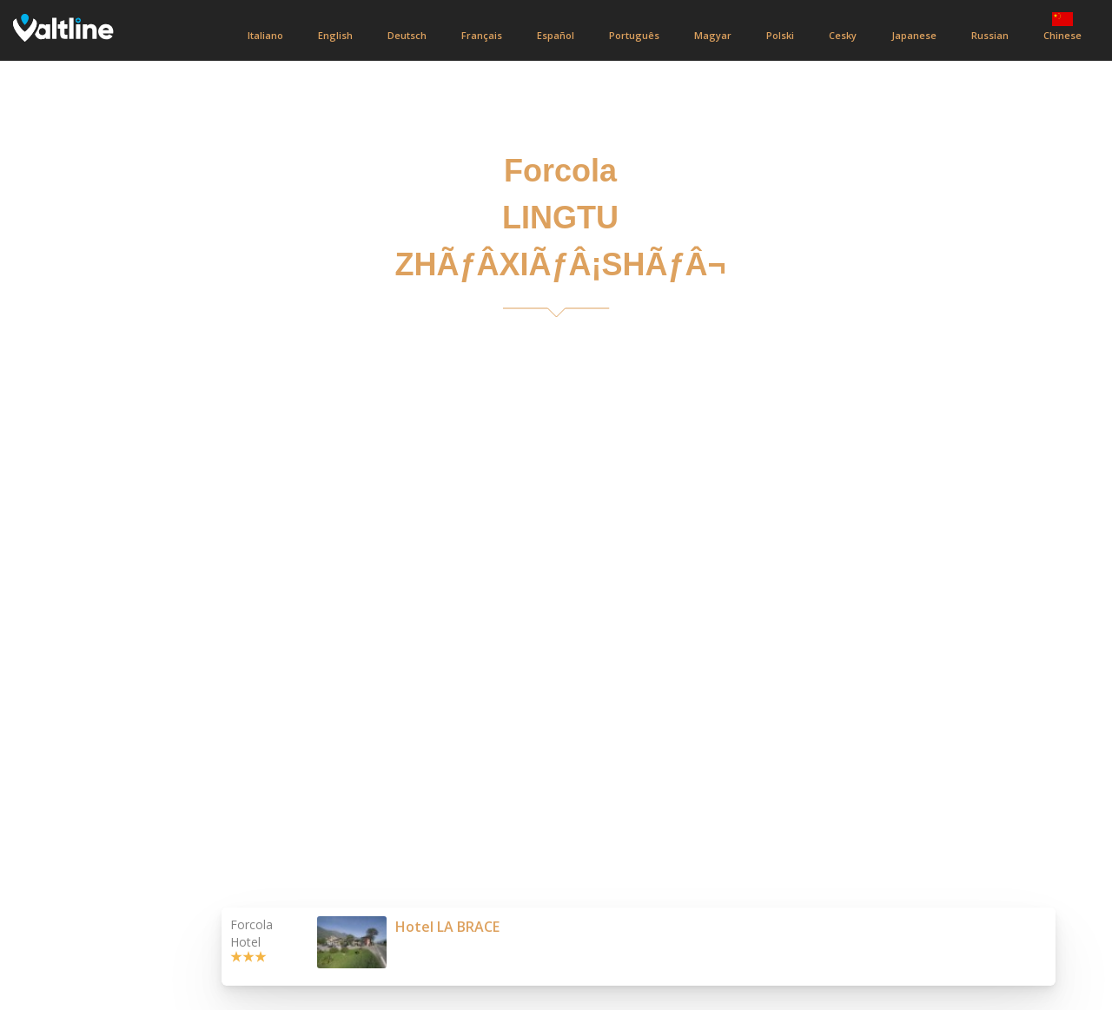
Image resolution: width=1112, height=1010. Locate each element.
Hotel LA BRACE (447, 926)
